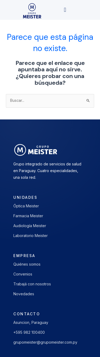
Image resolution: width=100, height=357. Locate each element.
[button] (64, 10)
